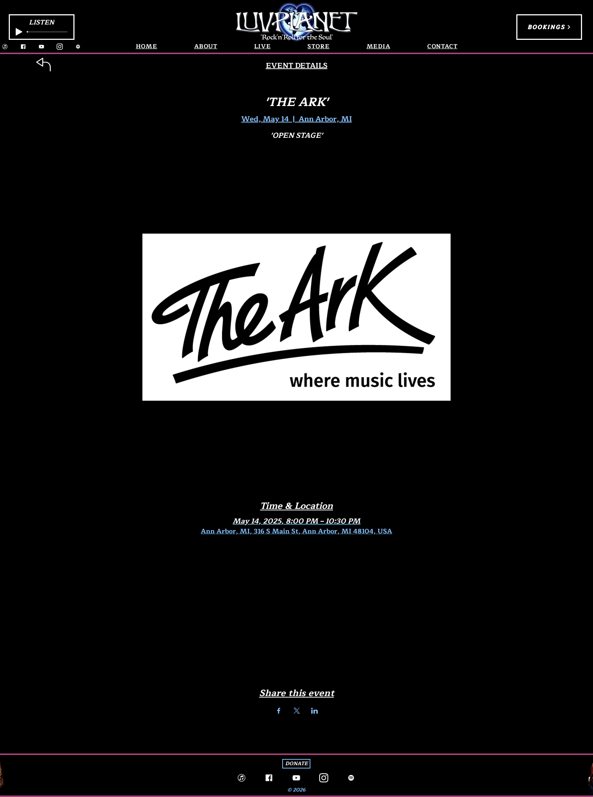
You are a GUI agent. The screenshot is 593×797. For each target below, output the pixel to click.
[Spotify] (78, 47)
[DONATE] (296, 763)
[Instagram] (60, 47)
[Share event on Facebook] (278, 711)
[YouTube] (41, 47)
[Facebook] (23, 47)
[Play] (19, 31)
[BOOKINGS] (549, 27)
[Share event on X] (296, 711)
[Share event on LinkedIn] (314, 711)
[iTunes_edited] (5, 47)
